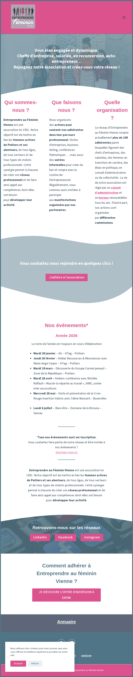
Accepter (18, 663)
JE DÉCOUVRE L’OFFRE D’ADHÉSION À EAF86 (66, 595)
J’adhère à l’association (66, 277)
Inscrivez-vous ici (66, 452)
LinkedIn (40, 537)
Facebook (65, 537)
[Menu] (124, 17)
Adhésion (86, 656)
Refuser (35, 663)
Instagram (92, 537)
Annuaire (66, 621)
